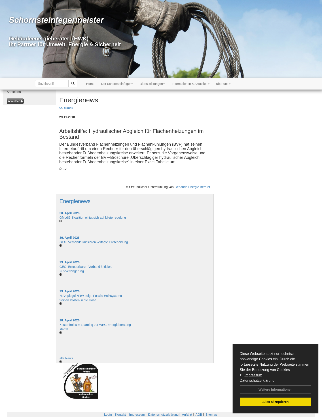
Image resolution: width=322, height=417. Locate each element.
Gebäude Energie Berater (192, 187)
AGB (198, 414)
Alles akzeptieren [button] (275, 402)
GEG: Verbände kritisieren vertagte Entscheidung (93, 242)
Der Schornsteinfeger (117, 84)
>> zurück (66, 108)
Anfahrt (187, 414)
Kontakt (120, 414)
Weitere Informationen (275, 389)
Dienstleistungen (152, 84)
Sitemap (211, 414)
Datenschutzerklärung (257, 380)
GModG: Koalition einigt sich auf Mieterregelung (92, 217)
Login (108, 414)
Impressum (253, 375)
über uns (223, 84)
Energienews (75, 201)
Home (90, 84)
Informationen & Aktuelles (191, 84)
